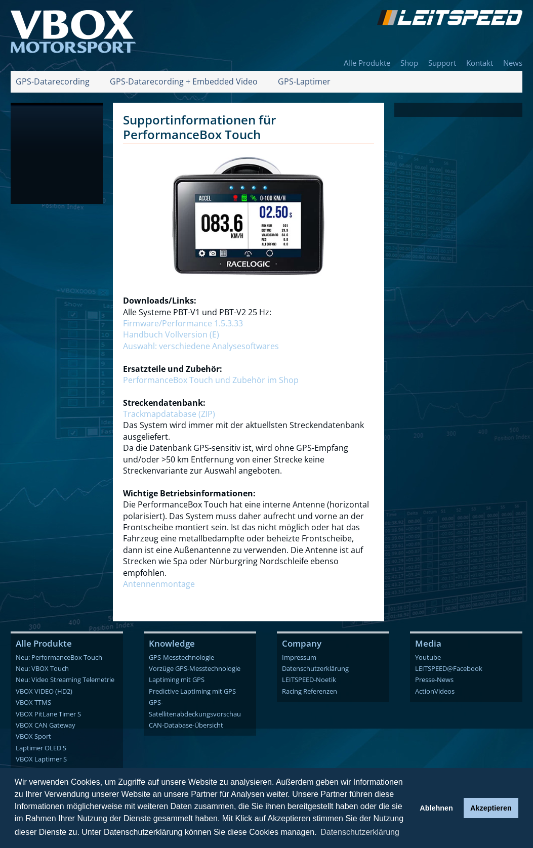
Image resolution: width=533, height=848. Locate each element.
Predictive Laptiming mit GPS (192, 691)
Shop (409, 63)
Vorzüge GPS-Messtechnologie (194, 668)
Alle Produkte (367, 63)
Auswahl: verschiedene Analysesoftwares (201, 346)
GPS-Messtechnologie (181, 657)
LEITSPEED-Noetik (309, 679)
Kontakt (479, 63)
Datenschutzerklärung (315, 668)
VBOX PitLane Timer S (48, 713)
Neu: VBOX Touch (42, 668)
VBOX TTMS (33, 702)
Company (301, 643)
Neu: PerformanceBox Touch (59, 657)
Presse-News (434, 679)
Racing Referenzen (309, 691)
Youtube (428, 657)
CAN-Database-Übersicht (186, 725)
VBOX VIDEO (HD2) (44, 691)
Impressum (299, 657)
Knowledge (172, 643)
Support (442, 63)
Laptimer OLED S (41, 747)
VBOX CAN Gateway (45, 725)
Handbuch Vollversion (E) (171, 334)
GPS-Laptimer (304, 81)
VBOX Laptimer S (41, 759)
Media (428, 643)
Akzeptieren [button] (491, 808)
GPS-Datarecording (53, 81)
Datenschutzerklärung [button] (359, 832)
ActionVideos (435, 691)
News (512, 63)
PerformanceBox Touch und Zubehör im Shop (211, 380)
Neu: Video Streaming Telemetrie (65, 679)
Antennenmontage (159, 583)
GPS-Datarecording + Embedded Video (184, 81)
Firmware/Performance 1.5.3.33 (183, 323)
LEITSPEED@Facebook (448, 668)
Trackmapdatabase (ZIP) (169, 413)
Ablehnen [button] (436, 808)
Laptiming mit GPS (176, 679)
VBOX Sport (33, 736)
